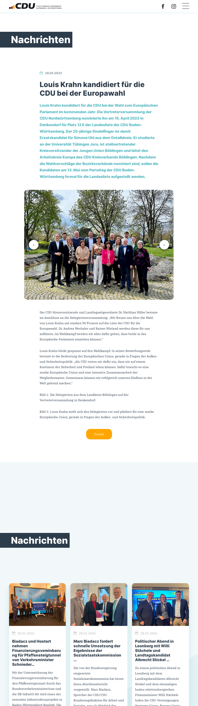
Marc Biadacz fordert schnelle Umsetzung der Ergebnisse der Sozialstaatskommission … (97, 650)
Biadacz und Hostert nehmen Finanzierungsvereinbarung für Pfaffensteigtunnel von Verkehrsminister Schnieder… (36, 653)
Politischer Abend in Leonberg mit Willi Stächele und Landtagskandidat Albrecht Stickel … (154, 650)
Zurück (99, 434)
